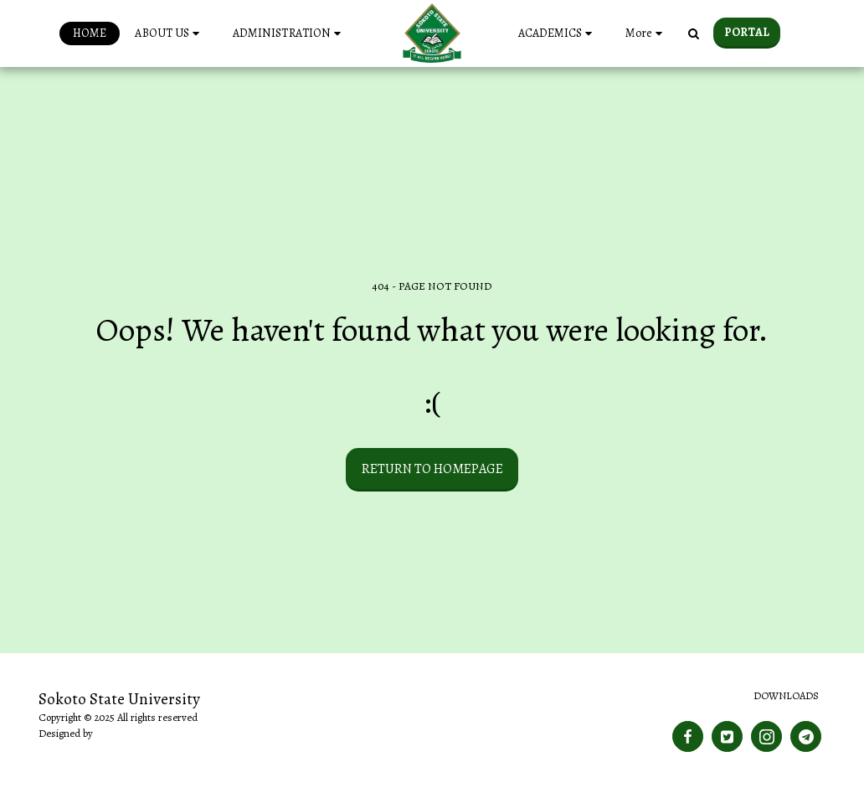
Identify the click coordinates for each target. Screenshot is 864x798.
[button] (169, 33)
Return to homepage (432, 469)
